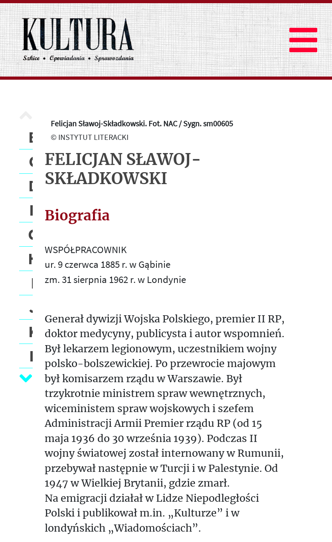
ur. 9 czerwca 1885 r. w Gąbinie (107, 264)
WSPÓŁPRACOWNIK (85, 249)
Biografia (77, 215)
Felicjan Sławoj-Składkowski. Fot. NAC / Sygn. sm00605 (142, 123)
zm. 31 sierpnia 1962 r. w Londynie (115, 279)
